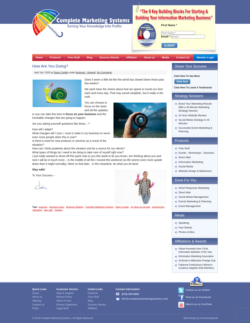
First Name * (169, 25)
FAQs (35, 308)
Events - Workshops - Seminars (196, 152)
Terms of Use (63, 300)
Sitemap (37, 300)
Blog (90, 300)
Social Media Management (194, 196)
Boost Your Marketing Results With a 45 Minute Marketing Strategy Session (195, 107)
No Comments (104, 72)
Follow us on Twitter (198, 289)
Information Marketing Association (196, 256)
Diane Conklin (61, 72)
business (43, 207)
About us (37, 296)
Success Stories (97, 304)
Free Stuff (184, 148)
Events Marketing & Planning (195, 201)
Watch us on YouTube (199, 304)
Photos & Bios (187, 232)
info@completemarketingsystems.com (144, 298)
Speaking (184, 222)
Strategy (59, 210)
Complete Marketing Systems (99, 207)
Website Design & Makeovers (195, 170)
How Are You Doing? (50, 66)
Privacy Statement (66, 304)
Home (35, 293)
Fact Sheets (185, 227)
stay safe (48, 210)
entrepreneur (158, 207)
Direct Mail (184, 157)
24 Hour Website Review (192, 115)
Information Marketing (191, 162)
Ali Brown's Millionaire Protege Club (197, 260)
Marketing (37, 210)
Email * (165, 36)
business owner (56, 207)
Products (93, 293)
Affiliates (92, 308)
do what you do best (140, 207)
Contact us (38, 304)
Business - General (86, 72)
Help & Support (65, 293)
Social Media (186, 166)
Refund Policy (64, 296)
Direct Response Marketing (194, 187)
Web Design (189, 318)
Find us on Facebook (198, 297)
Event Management (190, 206)
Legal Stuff (62, 308)
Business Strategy (75, 207)
